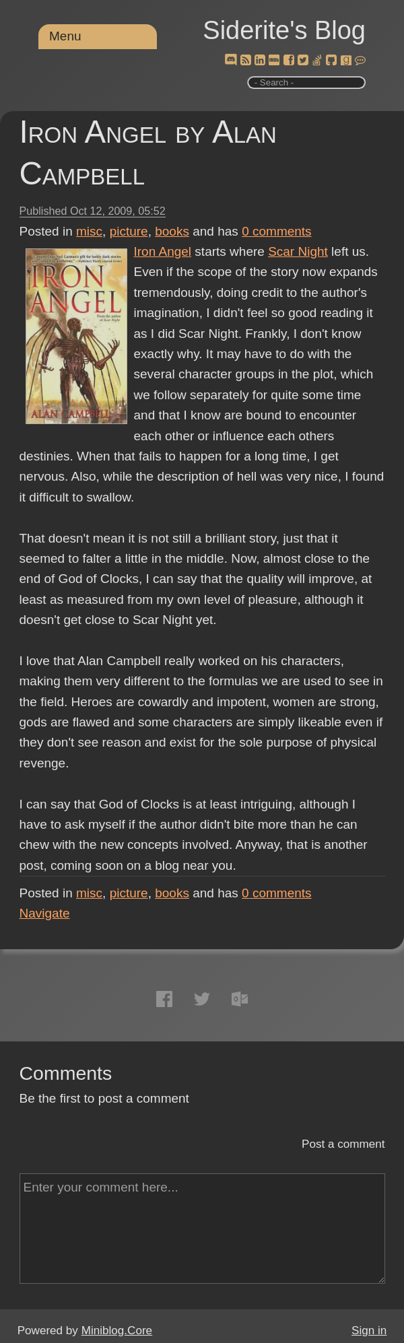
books (172, 231)
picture (129, 231)
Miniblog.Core (116, 1330)
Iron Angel (163, 251)
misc (89, 231)
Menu (65, 36)
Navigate (45, 913)
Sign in (368, 1330)
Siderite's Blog (284, 30)
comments (277, 231)
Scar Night (298, 251)
